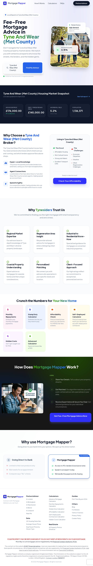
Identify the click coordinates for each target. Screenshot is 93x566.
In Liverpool (30, 510)
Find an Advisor (81, 3)
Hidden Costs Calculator (57, 519)
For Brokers (76, 510)
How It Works (40, 3)
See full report (83, 96)
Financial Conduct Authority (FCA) (65, 542)
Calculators (52, 3)
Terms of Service (77, 513)
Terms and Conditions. (66, 550)
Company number (55, 558)
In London (29, 499)
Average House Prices (33, 524)
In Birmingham (30, 502)
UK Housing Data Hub (33, 521)
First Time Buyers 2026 (79, 499)
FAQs (62, 3)
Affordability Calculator (56, 512)
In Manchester (31, 505)
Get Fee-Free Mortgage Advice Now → (70, 417)
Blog (73, 507)
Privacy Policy (76, 515)
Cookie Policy (76, 518)
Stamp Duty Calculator (56, 509)
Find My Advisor (32, 68)
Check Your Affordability (69, 181)
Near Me (29, 513)
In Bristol (29, 508)
